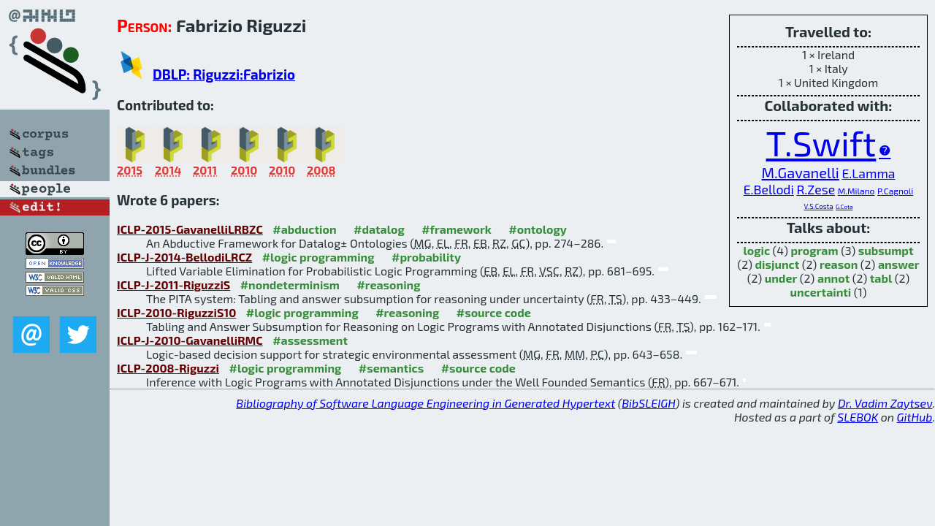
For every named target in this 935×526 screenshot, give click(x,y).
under (781, 278)
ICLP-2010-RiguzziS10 (176, 312)
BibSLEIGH (648, 403)
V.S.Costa (818, 206)
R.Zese (815, 189)
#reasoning (388, 284)
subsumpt (886, 250)
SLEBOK (857, 417)
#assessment (310, 340)
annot (833, 278)
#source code (494, 312)
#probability (426, 257)
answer (899, 264)
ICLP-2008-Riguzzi (168, 368)
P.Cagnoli (895, 191)
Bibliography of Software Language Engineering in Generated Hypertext (425, 403)
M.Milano (856, 191)
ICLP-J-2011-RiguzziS (173, 284)
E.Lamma (868, 173)
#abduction (304, 229)
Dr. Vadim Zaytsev (885, 403)
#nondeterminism (290, 284)
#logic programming (318, 257)
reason (839, 264)
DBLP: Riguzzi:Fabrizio (224, 74)
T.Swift (821, 142)
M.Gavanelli (800, 172)
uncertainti (821, 292)
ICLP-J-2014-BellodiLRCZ (184, 257)
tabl (881, 278)
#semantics (391, 368)
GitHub (915, 417)
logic (757, 250)
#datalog (379, 229)
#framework (456, 229)
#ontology (537, 229)
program (815, 250)
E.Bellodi (769, 189)
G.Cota (844, 206)
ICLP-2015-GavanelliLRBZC (190, 229)
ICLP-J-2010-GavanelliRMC (190, 340)
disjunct (777, 264)
